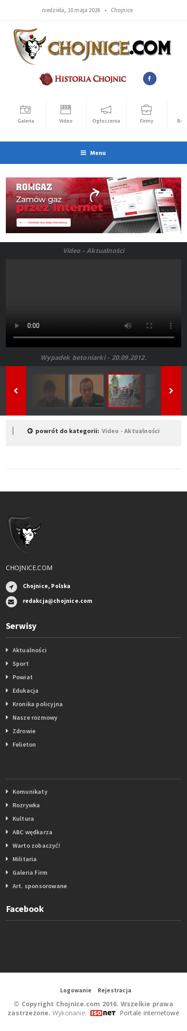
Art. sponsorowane (40, 886)
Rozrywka (26, 805)
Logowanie (76, 990)
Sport (21, 663)
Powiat (23, 677)
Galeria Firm (30, 872)
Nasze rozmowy (35, 717)
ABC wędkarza (33, 832)
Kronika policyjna (38, 704)
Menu (93, 152)
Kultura (23, 818)
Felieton (24, 744)
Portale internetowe (149, 1013)
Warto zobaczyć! (36, 845)
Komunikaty (30, 792)
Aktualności (30, 650)
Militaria (25, 859)
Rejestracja (114, 990)
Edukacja (26, 690)
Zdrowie (24, 731)
